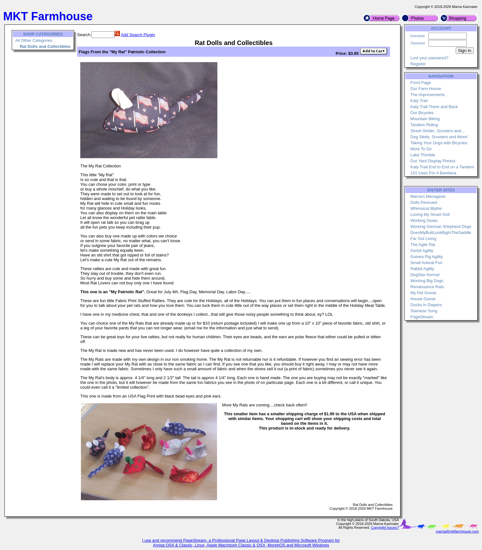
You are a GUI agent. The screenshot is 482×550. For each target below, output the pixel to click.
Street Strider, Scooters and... (437, 130)
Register (418, 63)
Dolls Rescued (423, 202)
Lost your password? (429, 57)
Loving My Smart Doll (430, 214)
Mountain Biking (425, 118)
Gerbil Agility (421, 250)
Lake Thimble (422, 154)
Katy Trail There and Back (434, 106)
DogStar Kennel (424, 274)
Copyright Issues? (385, 527)
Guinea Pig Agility (426, 256)
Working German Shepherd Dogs (440, 226)
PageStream (421, 316)
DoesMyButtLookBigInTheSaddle (440, 232)
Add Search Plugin (138, 34)
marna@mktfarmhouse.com (457, 531)
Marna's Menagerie (428, 196)
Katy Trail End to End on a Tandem (442, 167)
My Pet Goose (423, 292)
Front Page (420, 82)
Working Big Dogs (426, 280)
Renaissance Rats (427, 286)
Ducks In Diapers (426, 304)
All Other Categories (33, 40)
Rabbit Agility (422, 268)
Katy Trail (418, 100)
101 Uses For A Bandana (433, 173)
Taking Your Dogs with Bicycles (438, 142)
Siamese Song (423, 310)
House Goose (423, 298)
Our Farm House (425, 88)
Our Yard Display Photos (432, 161)
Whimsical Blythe (426, 208)
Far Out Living (423, 238)
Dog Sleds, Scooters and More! (439, 136)
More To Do (421, 148)
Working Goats (424, 220)
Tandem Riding (424, 124)
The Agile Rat (422, 244)
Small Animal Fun (426, 262)
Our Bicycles (421, 112)
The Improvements (427, 94)
